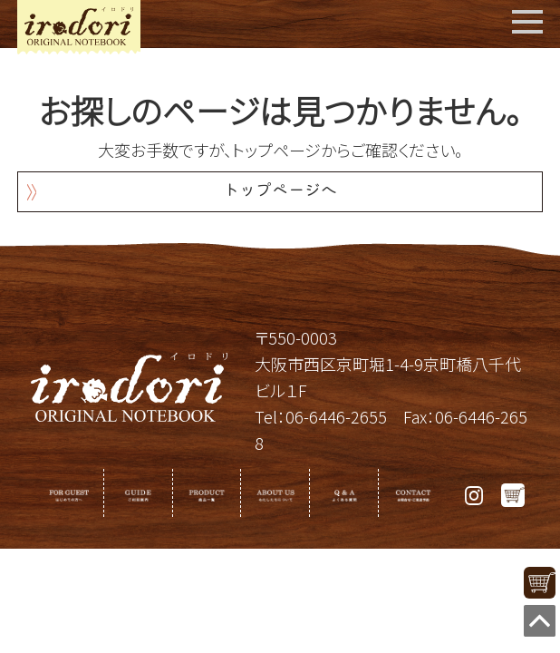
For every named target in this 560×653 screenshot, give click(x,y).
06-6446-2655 (336, 416)
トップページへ (280, 191)
